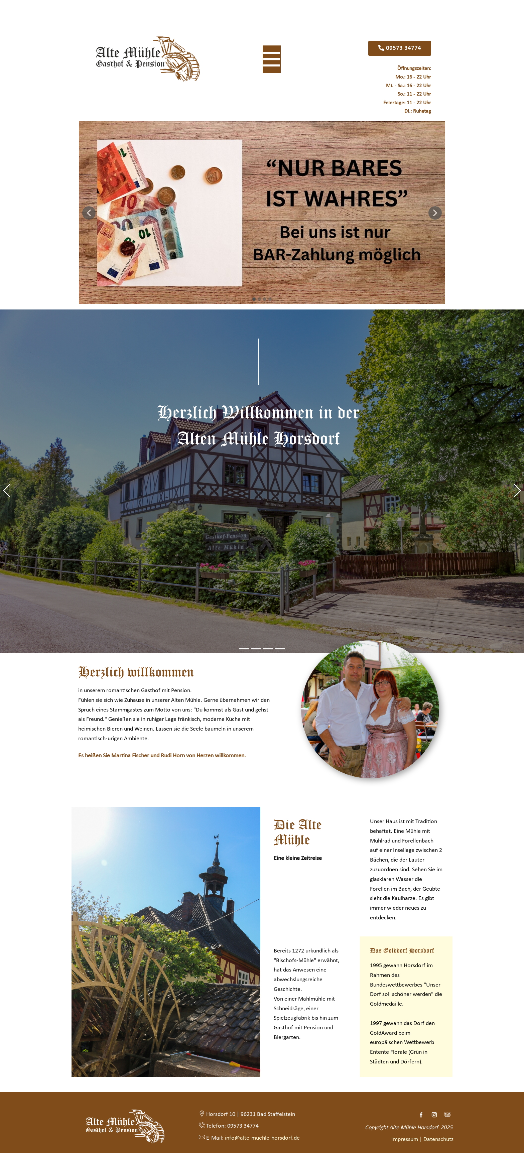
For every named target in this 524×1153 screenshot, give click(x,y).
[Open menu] (272, 59)
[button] (89, 213)
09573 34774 (399, 48)
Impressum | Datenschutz (423, 1139)
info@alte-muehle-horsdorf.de (262, 1138)
